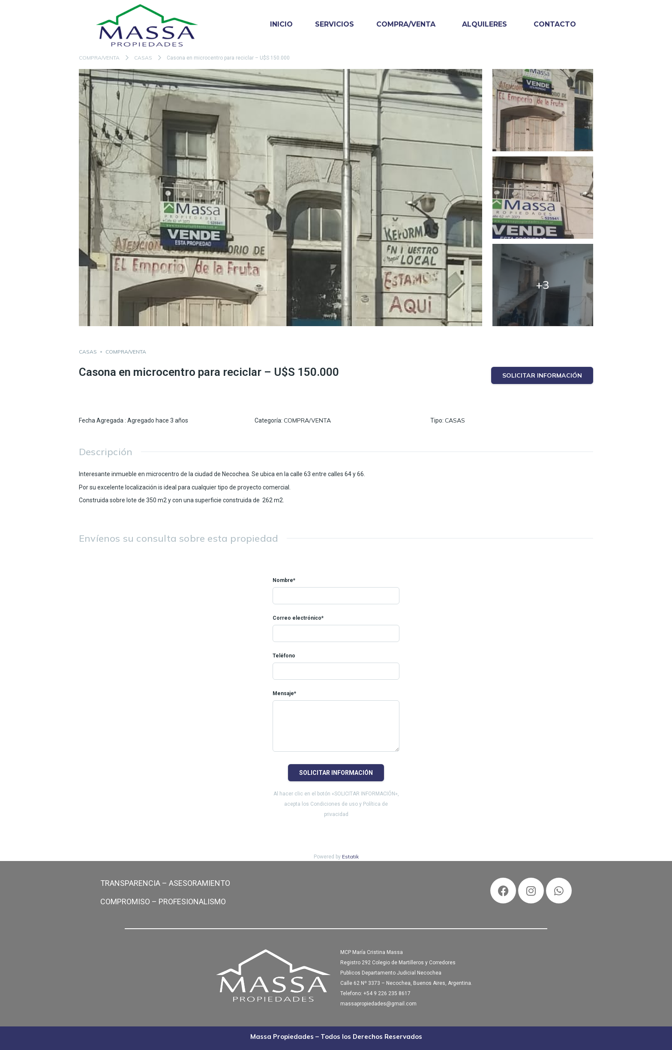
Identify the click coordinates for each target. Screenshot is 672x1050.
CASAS (143, 57)
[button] (408, 24)
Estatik (350, 856)
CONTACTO (555, 24)
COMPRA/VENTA (405, 24)
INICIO (281, 24)
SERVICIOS (334, 24)
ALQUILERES (484, 24)
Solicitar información (542, 375)
